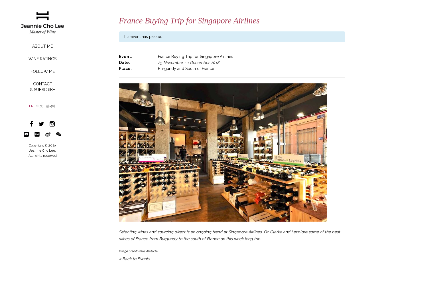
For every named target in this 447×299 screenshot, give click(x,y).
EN (31, 106)
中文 (39, 106)
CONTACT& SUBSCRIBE (42, 87)
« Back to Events (134, 258)
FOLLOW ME (43, 71)
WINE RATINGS (42, 59)
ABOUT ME (42, 46)
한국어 (50, 106)
